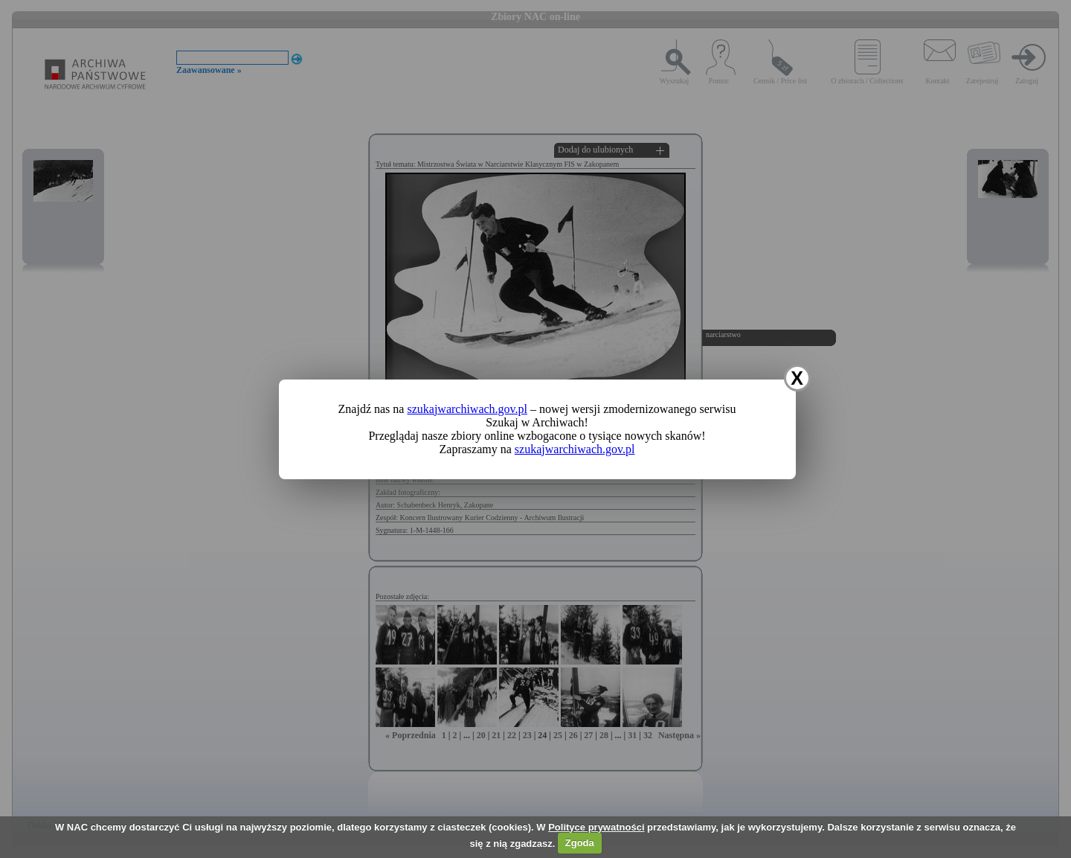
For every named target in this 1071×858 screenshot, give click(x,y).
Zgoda (579, 842)
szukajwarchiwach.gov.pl (467, 409)
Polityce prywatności (596, 827)
